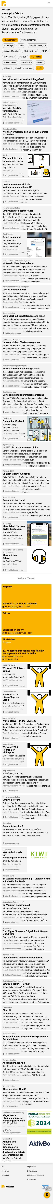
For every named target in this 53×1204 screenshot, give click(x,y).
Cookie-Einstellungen (35, 1175)
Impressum (31, 1167)
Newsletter (31, 1180)
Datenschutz (32, 1171)
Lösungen (5, 1175)
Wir (3, 1167)
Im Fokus (5, 1171)
